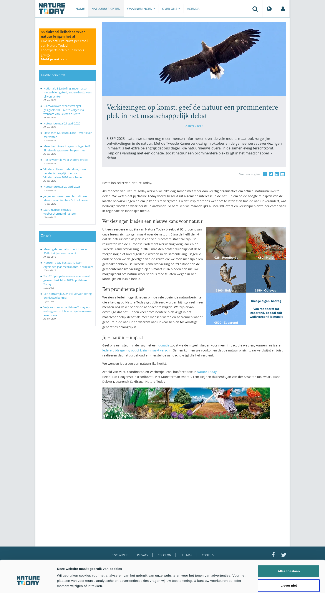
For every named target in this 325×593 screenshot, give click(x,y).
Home (80, 9)
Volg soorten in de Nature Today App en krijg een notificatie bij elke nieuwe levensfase (67, 311)
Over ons (171, 9)
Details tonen (234, 584)
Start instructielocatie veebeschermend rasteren (60, 212)
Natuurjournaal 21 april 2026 (61, 123)
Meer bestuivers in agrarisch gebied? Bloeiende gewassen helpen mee (66, 148)
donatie (163, 345)
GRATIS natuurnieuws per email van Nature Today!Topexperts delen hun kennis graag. (64, 50)
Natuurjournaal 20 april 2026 (61, 187)
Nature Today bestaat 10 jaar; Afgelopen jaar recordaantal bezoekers (68, 265)
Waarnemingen (141, 9)
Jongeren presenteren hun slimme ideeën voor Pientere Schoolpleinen (66, 198)
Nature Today (194, 125)
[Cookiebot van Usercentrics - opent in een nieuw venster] (28, 584)
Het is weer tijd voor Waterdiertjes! (65, 160)
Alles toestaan (289, 550)
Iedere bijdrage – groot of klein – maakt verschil (136, 350)
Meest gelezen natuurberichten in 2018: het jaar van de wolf (65, 251)
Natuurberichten (105, 9)
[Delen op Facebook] (265, 174)
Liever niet (288, 564)
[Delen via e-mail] (282, 174)
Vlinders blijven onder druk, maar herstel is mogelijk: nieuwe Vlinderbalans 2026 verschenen (64, 173)
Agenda (193, 9)
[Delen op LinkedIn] (277, 174)
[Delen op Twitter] (271, 174)
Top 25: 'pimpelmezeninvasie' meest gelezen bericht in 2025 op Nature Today (66, 280)
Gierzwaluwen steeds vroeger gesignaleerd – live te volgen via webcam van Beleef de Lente (63, 110)
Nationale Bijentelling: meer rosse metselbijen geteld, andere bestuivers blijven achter (67, 92)
